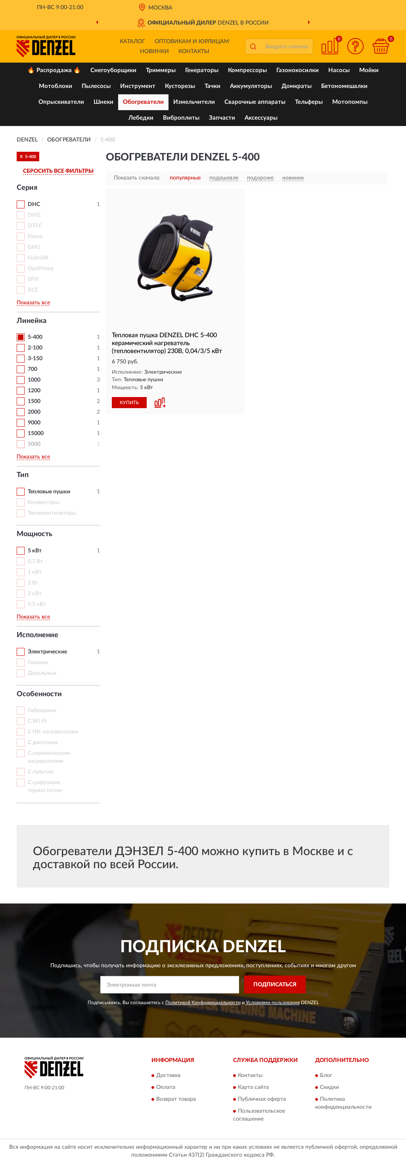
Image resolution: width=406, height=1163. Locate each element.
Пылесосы (96, 86)
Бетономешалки (344, 86)
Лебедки (140, 118)
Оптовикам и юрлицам (192, 41)
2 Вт (33, 583)
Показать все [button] (33, 303)
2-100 (35, 348)
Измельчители (194, 102)
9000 (34, 423)
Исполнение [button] (37, 635)
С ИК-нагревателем (53, 732)
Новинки (154, 51)
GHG (34, 247)
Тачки (212, 86)
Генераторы (201, 70)
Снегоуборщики (113, 70)
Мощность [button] (34, 534)
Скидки (329, 1087)
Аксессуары (261, 118)
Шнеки (103, 102)
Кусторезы (180, 86)
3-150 (35, 358)
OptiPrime (41, 268)
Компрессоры (247, 70)
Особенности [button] (39, 694)
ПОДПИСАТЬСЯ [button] (275, 984)
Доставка (168, 1076)
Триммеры (161, 70)
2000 (34, 412)
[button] (355, 46)
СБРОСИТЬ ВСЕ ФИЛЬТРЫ (58, 171)
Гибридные (42, 710)
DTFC (35, 226)
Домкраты (297, 86)
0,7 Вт (35, 561)
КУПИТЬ (129, 402)
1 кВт (35, 572)
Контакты (193, 51)
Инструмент (137, 86)
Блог (326, 1076)
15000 (36, 433)
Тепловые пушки (49, 492)
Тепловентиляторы (52, 513)
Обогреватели (143, 102)
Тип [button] (23, 475)
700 (32, 369)
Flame (35, 236)
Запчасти (222, 118)
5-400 (35, 337)
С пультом (41, 772)
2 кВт (35, 593)
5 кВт (35, 551)
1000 (34, 380)
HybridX (38, 258)
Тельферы (309, 102)
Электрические (47, 652)
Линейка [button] (31, 321)
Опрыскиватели (61, 102)
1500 (34, 401)
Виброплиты (181, 118)
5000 (34, 444)
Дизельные (42, 673)
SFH (33, 279)
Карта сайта (253, 1087)
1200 (34, 390)
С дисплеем (43, 742)
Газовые (38, 662)
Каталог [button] (132, 41)
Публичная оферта (262, 1099)
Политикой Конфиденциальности (203, 1002)
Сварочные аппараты (254, 102)
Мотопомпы (350, 102)
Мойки (369, 70)
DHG (34, 215)
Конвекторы (43, 502)
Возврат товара (176, 1099)
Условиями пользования (273, 1002)
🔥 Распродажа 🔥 (54, 70)
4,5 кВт (37, 604)
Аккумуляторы (251, 86)
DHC (34, 204)
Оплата (165, 1087)
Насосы (339, 70)
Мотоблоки (55, 86)
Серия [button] (27, 187)
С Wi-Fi (37, 721)
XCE (33, 290)
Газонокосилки (297, 70)
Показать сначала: (137, 178)
